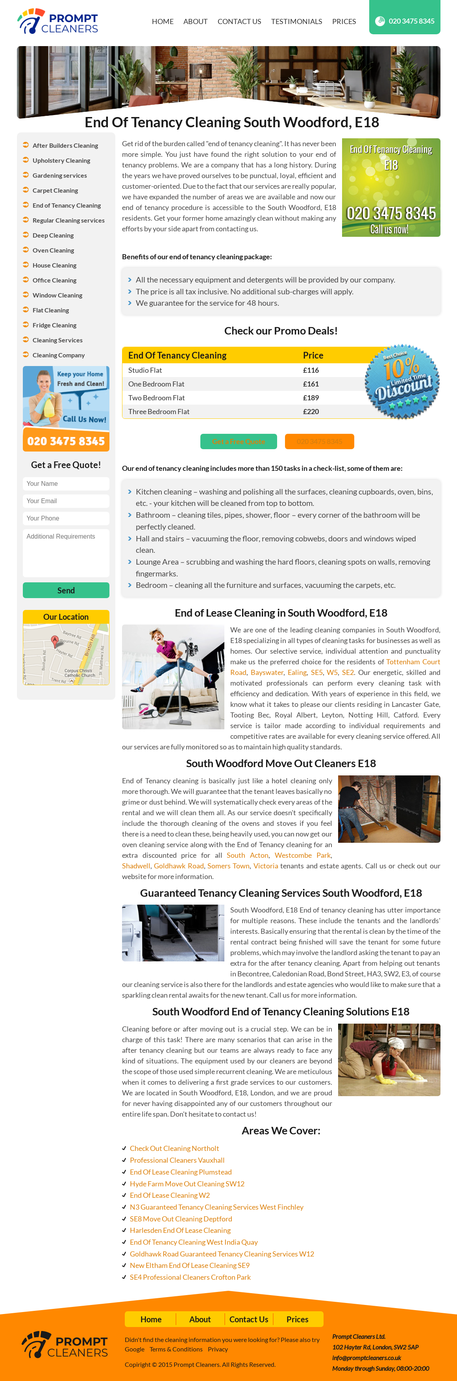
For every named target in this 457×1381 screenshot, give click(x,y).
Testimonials (296, 21)
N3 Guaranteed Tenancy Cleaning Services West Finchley (216, 1207)
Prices (344, 21)
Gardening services (60, 175)
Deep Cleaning (53, 235)
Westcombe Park (303, 855)
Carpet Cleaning (55, 190)
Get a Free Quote (238, 441)
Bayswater (267, 672)
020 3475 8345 (405, 21)
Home (163, 21)
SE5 (317, 672)
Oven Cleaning (53, 250)
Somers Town (228, 865)
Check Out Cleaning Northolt (174, 1148)
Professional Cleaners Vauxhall (177, 1160)
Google (134, 1349)
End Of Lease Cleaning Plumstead (181, 1171)
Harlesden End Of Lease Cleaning (180, 1230)
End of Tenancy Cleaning (67, 205)
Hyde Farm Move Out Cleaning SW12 (187, 1183)
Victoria (265, 865)
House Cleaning (54, 265)
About (195, 21)
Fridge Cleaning (54, 325)
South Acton (247, 855)
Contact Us (239, 21)
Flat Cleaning (51, 310)
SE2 (348, 672)
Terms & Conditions (176, 1349)
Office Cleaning (54, 280)
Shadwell (136, 865)
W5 (332, 672)
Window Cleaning (57, 295)
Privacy (218, 1349)
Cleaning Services (58, 340)
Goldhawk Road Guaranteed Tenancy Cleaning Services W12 (222, 1253)
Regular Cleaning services (69, 220)
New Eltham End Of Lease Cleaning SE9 (190, 1265)
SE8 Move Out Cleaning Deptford (181, 1218)
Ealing (297, 672)
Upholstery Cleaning (61, 160)
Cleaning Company (59, 355)
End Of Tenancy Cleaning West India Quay (194, 1242)
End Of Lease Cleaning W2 (170, 1195)
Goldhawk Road (179, 865)
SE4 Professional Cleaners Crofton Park (190, 1277)
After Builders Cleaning (65, 145)
